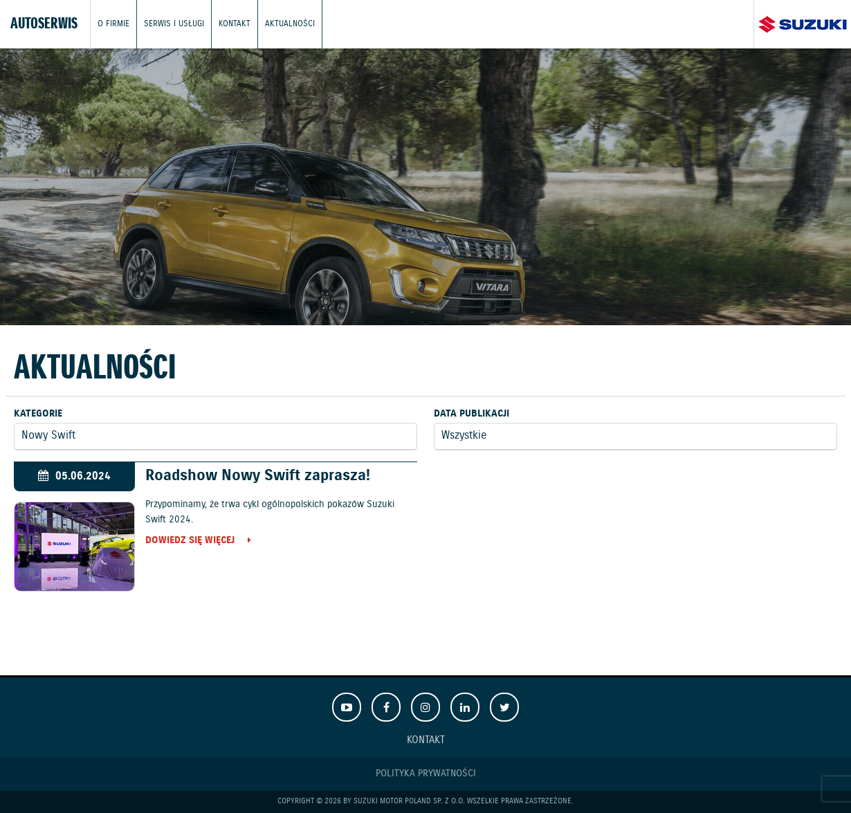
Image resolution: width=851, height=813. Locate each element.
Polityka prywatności (426, 773)
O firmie (113, 24)
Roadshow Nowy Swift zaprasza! (257, 475)
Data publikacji (471, 414)
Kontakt (234, 24)
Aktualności (290, 24)
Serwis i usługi (174, 24)
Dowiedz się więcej (190, 541)
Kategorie (38, 414)
